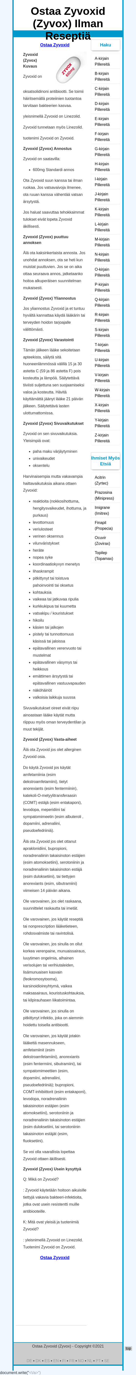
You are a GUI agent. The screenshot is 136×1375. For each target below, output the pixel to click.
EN (56, 1361)
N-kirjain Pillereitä (102, 257)
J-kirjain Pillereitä (102, 197)
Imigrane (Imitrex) (102, 510)
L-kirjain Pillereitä (102, 227)
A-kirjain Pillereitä (102, 61)
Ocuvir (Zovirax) (102, 541)
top (128, 1348)
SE (106, 1361)
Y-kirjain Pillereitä (102, 423)
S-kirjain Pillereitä (102, 333)
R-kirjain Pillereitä (102, 317)
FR (71, 1361)
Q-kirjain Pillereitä (102, 302)
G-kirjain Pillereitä (102, 152)
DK (38, 1361)
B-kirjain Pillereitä (102, 76)
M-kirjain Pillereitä (102, 242)
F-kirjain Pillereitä (102, 137)
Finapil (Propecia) (104, 526)
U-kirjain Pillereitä (102, 363)
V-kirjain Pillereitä (102, 378)
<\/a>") (35, 1373)
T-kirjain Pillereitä (102, 348)
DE (29, 1361)
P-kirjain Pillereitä (102, 287)
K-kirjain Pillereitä (102, 212)
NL (89, 1361)
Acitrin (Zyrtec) (101, 480)
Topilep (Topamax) (104, 556)
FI (64, 1361)
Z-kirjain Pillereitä (102, 438)
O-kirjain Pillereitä (102, 272)
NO (81, 1361)
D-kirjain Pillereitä (102, 107)
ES (47, 1361)
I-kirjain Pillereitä (102, 182)
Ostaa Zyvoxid (54, 45)
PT (98, 1361)
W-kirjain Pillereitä (102, 393)
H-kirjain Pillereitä (102, 167)
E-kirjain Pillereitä (102, 122)
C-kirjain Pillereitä (102, 91)
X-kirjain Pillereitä (102, 408)
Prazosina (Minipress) (104, 495)
